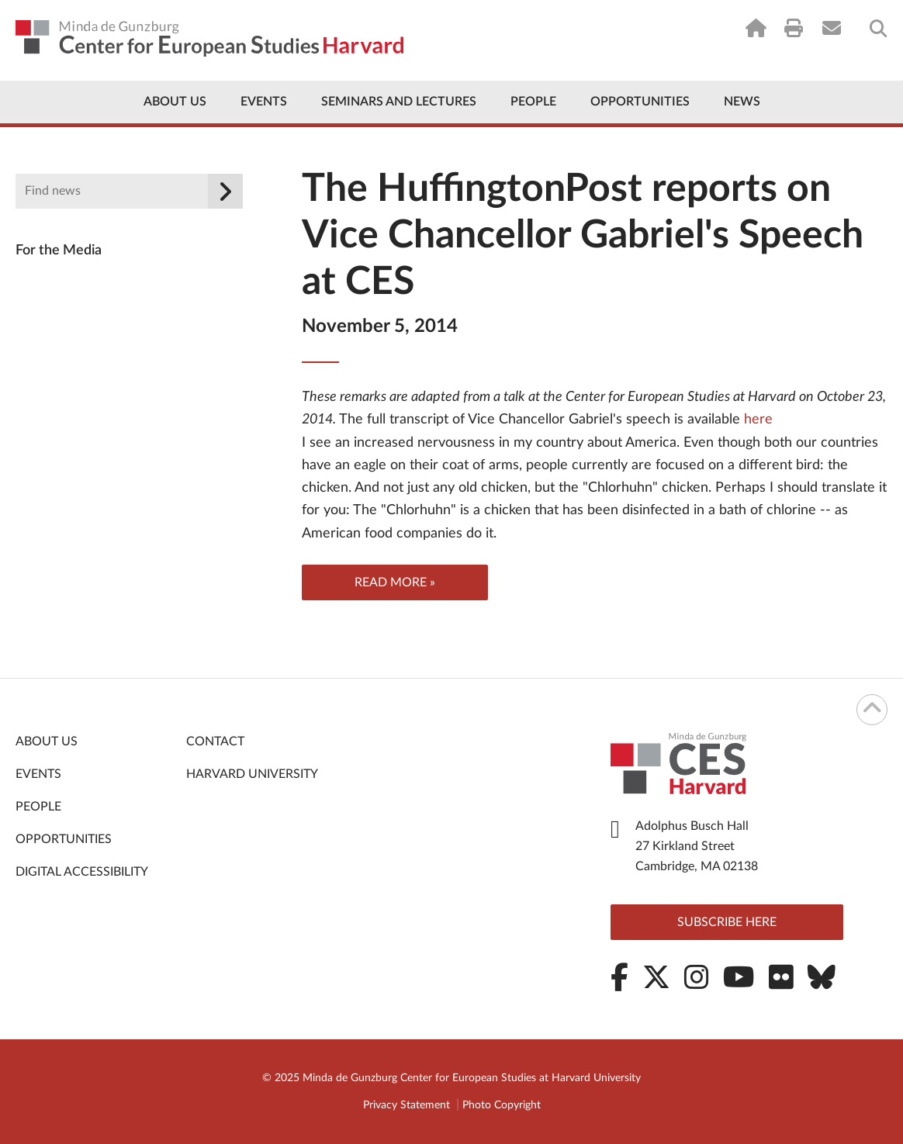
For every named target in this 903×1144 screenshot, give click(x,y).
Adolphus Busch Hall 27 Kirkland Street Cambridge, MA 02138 (696, 846)
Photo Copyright (501, 1105)
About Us (175, 101)
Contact (215, 741)
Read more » (395, 582)
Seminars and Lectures (398, 101)
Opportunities (640, 101)
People (533, 101)
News (742, 101)
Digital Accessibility (82, 872)
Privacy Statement (406, 1105)
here (756, 420)
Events (263, 101)
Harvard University (252, 774)
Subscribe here (727, 922)
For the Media (59, 250)
